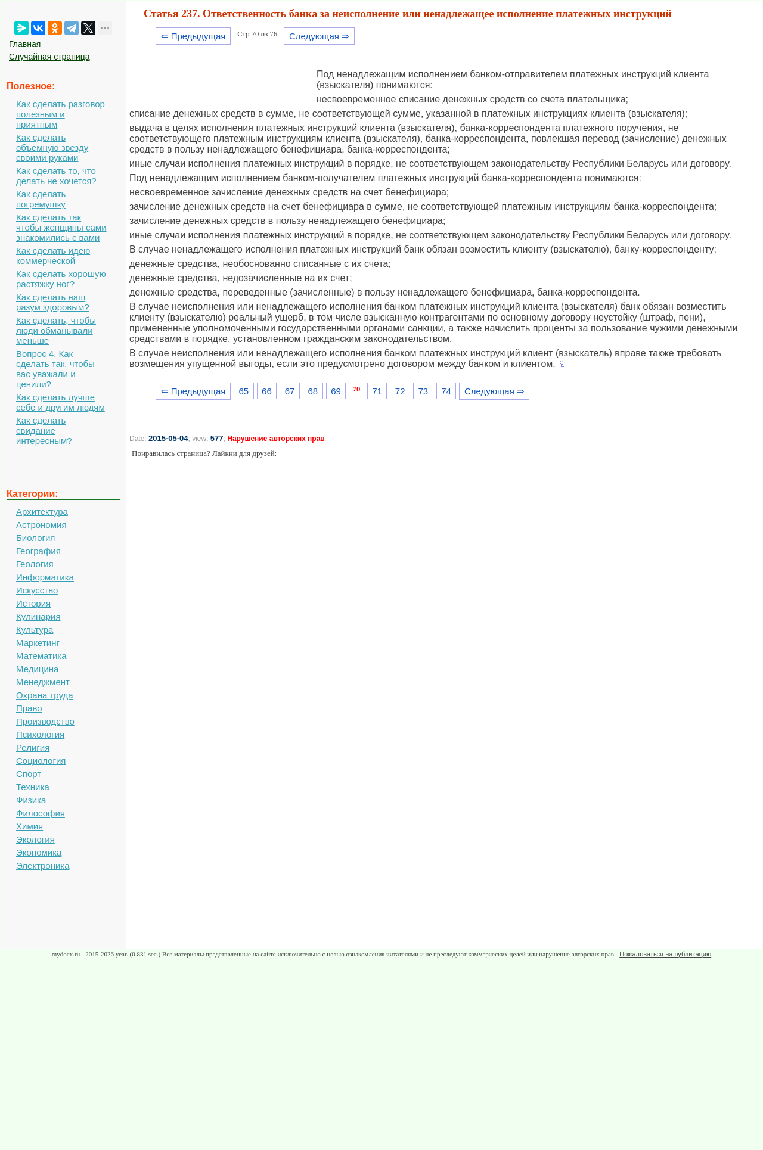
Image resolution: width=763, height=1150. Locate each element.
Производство (45, 721)
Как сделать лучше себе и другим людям (60, 402)
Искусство (37, 590)
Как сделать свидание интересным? (44, 430)
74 (446, 391)
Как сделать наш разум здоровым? (52, 302)
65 (243, 391)
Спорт (28, 774)
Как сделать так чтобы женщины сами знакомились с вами (61, 227)
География (38, 551)
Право (29, 708)
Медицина (37, 669)
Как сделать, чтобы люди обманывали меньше (56, 330)
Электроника (43, 865)
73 (423, 391)
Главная (25, 44)
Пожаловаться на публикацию (665, 954)
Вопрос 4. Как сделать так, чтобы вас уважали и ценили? (55, 369)
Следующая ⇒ (319, 36)
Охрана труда (44, 695)
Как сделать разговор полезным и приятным (60, 114)
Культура (34, 629)
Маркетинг (38, 643)
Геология (35, 564)
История (33, 603)
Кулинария (38, 616)
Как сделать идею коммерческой (53, 255)
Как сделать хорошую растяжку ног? (61, 279)
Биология (35, 538)
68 (313, 391)
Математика (41, 656)
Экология (35, 839)
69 (336, 391)
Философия (40, 813)
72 (400, 391)
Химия (29, 826)
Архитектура (42, 511)
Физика (31, 800)
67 (290, 391)
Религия (32, 747)
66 (267, 391)
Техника (32, 787)
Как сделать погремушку (41, 199)
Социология (41, 761)
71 (377, 391)
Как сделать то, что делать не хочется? (56, 176)
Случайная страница (49, 56)
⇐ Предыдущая (193, 36)
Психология (40, 734)
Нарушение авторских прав (275, 438)
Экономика (38, 852)
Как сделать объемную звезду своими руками (52, 147)
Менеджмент (43, 682)
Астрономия (41, 525)
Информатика (45, 577)
